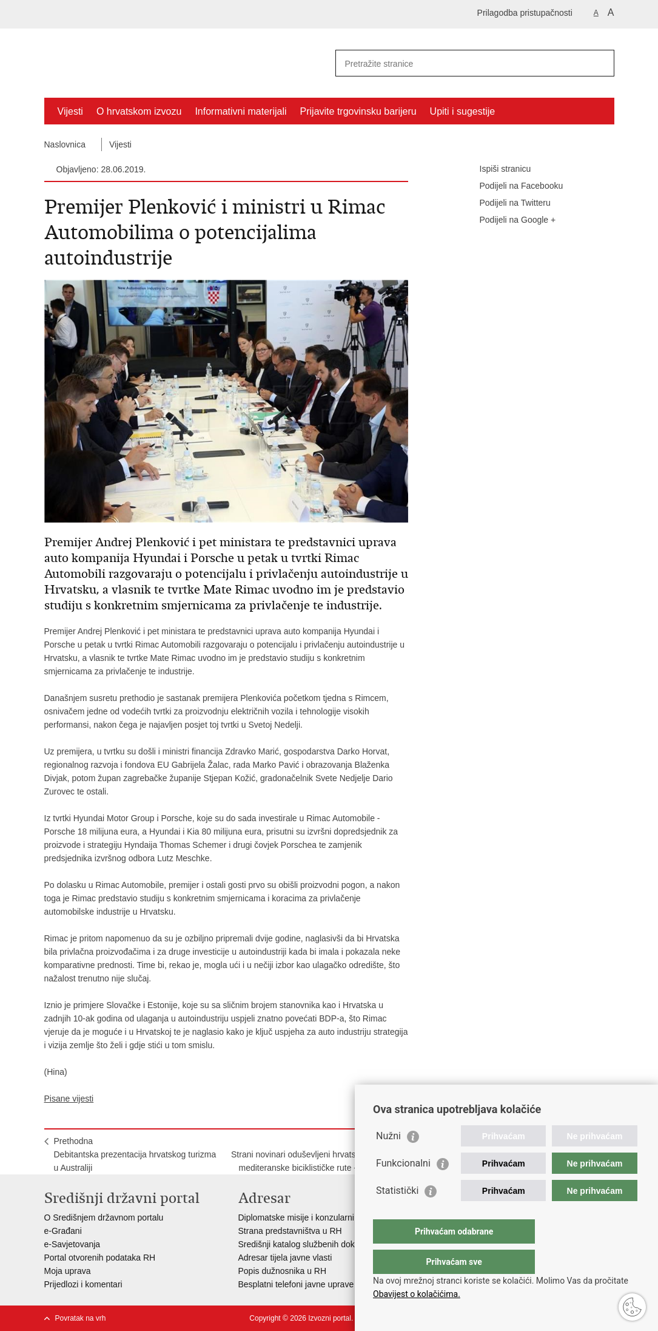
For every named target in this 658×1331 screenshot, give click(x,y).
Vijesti (70, 111)
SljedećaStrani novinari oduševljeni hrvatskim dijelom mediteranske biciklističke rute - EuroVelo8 (314, 1154)
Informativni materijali (240, 111)
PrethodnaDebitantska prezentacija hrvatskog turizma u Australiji (135, 1154)
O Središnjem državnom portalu (104, 1217)
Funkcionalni (403, 1187)
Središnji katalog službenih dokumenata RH (320, 1244)
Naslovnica (65, 144)
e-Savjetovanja (72, 1244)
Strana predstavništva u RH (290, 1231)
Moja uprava (67, 1271)
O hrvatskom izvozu (138, 111)
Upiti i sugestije (462, 111)
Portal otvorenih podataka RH (100, 1257)
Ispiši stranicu (497, 169)
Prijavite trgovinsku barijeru (358, 111)
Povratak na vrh (80, 1318)
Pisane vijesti (69, 1098)
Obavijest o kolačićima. (416, 1294)
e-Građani (63, 1231)
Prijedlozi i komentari (83, 1284)
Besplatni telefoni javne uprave (296, 1284)
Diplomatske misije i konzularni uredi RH (314, 1217)
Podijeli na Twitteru (507, 203)
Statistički (397, 1215)
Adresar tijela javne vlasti (285, 1257)
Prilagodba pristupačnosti (524, 13)
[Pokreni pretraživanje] (600, 63)
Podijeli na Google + (509, 220)
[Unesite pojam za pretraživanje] (462, 63)
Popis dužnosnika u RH (282, 1271)
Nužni (388, 1160)
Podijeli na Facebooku (513, 186)
